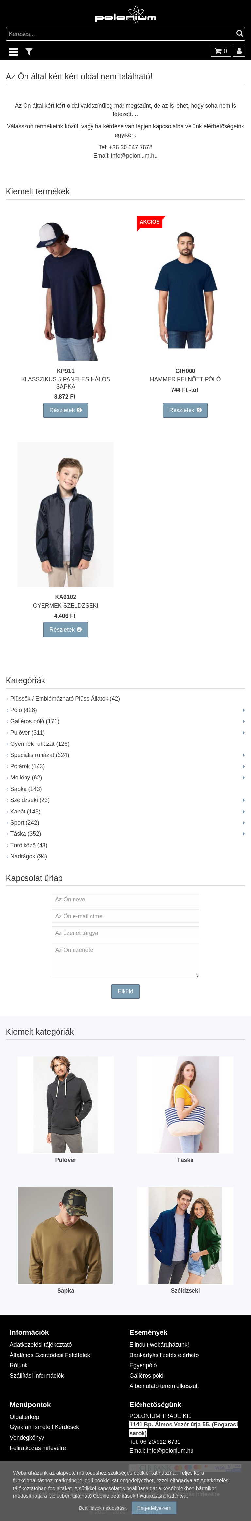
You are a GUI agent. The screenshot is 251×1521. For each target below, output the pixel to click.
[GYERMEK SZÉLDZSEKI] (65, 585)
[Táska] (185, 1151)
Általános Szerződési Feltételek (50, 1355)
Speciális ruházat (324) (39, 755)
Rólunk (19, 1365)
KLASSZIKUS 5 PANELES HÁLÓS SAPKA (65, 383)
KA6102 (65, 597)
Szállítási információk (37, 1375)
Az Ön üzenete (125, 960)
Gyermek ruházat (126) (40, 743)
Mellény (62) (26, 777)
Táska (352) (25, 833)
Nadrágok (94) (28, 856)
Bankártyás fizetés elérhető (164, 1355)
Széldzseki (185, 1290)
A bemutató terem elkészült (164, 1386)
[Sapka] (65, 1281)
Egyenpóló (143, 1365)
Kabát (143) (25, 811)
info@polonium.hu (134, 155)
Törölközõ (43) (28, 845)
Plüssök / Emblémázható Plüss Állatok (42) (65, 698)
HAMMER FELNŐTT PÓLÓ (185, 379)
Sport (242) (24, 822)
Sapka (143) (26, 789)
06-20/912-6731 (160, 1441)
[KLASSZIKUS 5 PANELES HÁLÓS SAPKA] (65, 358)
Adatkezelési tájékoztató (41, 1344)
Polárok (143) (27, 766)
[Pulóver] (65, 1151)
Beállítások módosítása (103, 1508)
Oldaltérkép (24, 1417)
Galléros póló (146, 1375)
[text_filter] (29, 51)
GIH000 (185, 371)
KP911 (66, 371)
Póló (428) (23, 710)
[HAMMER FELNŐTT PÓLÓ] (185, 358)
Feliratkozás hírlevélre (38, 1448)
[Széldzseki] (185, 1281)
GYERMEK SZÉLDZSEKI (65, 605)
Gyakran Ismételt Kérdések (44, 1427)
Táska (185, 1159)
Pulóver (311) (27, 732)
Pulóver (65, 1159)
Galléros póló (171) (34, 721)
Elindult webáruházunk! (159, 1344)
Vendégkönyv (27, 1437)
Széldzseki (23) (30, 800)
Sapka (65, 1290)
